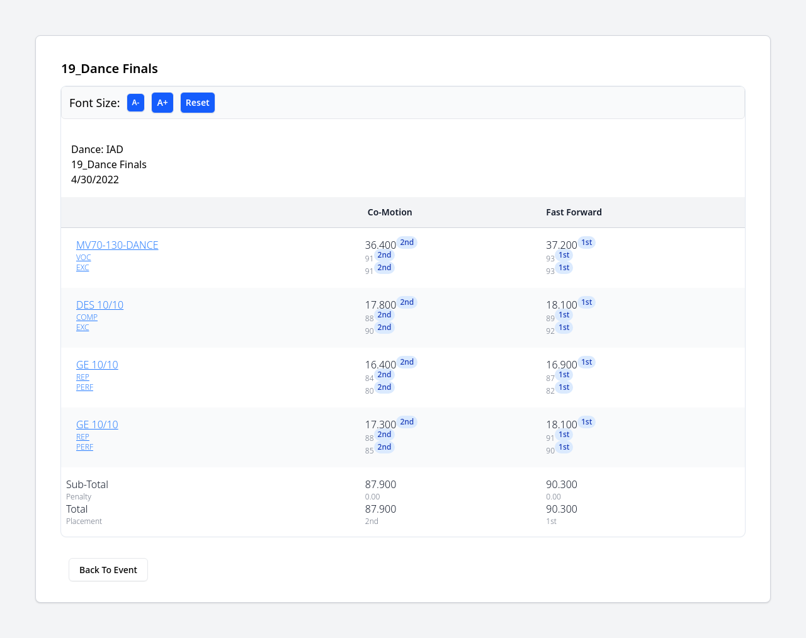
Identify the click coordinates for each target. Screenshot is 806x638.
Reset (198, 102)
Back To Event (108, 570)
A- (136, 102)
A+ (162, 102)
